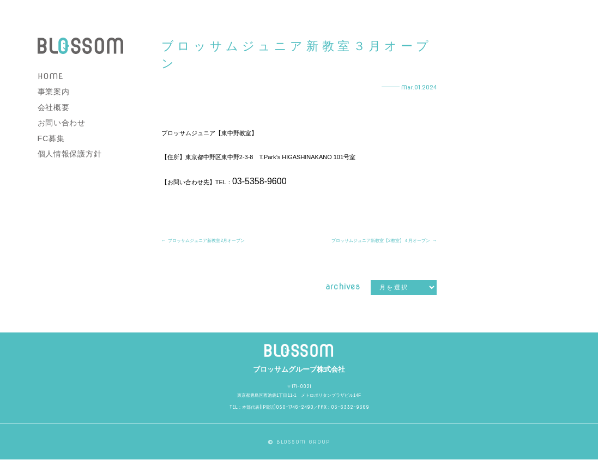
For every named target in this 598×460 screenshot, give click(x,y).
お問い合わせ (62, 122)
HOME (50, 76)
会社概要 (54, 107)
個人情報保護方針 (70, 153)
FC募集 (51, 138)
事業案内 (54, 91)
